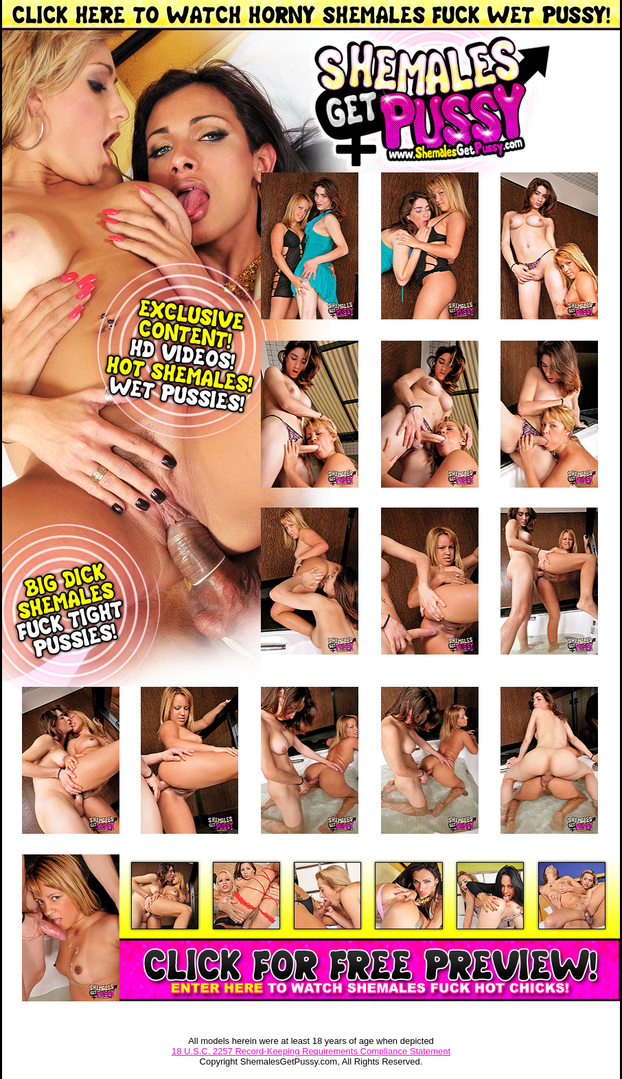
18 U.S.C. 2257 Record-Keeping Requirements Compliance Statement (311, 1051)
